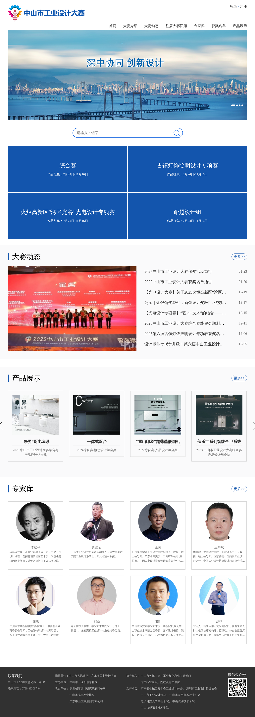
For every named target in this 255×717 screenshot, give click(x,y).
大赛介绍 (130, 26)
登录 (233, 7)
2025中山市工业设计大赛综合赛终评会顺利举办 (186, 323)
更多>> (239, 257)
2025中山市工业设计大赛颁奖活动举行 (178, 271)
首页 (112, 26)
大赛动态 (151, 26)
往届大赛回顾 (176, 26)
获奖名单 (219, 26)
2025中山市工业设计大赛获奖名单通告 (178, 282)
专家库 (199, 26)
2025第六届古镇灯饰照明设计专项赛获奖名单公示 (188, 333)
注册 (243, 7)
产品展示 (240, 26)
